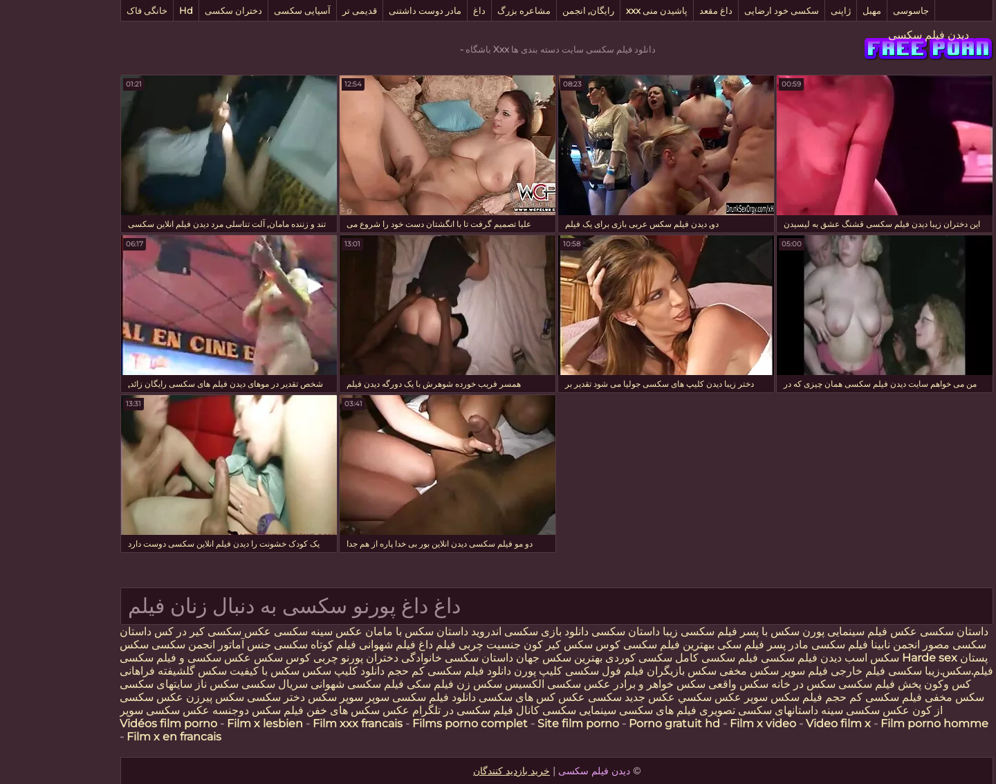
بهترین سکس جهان (500, 657)
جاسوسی (852, 10)
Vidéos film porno (109, 723)
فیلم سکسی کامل (656, 657)
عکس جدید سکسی (572, 697)
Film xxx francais (299, 723)
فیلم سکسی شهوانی (298, 684)
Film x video (704, 723)
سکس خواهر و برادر (601, 684)
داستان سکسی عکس (879, 631)
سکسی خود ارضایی (722, 10)
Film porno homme (876, 723)
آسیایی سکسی (243, 10)
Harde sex (870, 657)
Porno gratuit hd (615, 723)
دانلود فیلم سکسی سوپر (362, 697)
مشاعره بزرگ (465, 10)
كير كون (483, 644)
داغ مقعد (657, 10)
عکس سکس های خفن (299, 710)
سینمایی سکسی (520, 710)
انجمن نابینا (835, 644)
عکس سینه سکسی (259, 631)
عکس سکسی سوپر (106, 710)
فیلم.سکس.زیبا (900, 670)
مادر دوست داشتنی (366, 10)
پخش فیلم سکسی (821, 684)
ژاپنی (782, 10)
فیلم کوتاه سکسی (254, 644)
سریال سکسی (216, 684)
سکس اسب (811, 657)
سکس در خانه (744, 684)
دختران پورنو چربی (297, 657)
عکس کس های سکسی (473, 697)
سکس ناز (158, 684)
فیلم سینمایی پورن (786, 631)
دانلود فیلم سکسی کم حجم (390, 670)
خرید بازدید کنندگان (452, 771)
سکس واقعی (679, 684)
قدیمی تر (301, 10)
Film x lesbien (206, 723)
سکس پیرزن (156, 697)
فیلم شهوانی (328, 644)
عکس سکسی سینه (805, 710)
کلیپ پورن (479, 670)
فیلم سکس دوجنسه (199, 710)
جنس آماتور (185, 644)
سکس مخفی (690, 670)
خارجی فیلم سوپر (763, 670)
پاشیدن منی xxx (598, 10)
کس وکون (888, 684)
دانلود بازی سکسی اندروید (469, 631)
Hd (127, 10)
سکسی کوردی (579, 657)
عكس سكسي (651, 697)
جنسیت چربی (431, 644)
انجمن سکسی (124, 644)
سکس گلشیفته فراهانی (114, 670)
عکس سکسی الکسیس (497, 684)
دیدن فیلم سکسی (869, 35)
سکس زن (420, 684)
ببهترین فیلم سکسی (610, 644)
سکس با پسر (711, 631)
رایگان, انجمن (529, 10)
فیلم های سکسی (599, 710)
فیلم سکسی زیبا (641, 631)
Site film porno (519, 723)
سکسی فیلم (834, 670)
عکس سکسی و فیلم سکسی (126, 657)
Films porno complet (411, 723)
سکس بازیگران (623, 670)
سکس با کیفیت (206, 670)
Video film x (779, 723)
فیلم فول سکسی (545, 670)
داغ (420, 10)
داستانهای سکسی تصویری (698, 710)
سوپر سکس (276, 697)
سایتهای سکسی (97, 684)
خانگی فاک (88, 10)
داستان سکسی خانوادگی (398, 657)
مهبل (813, 10)
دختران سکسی (174, 10)
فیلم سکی (681, 644)
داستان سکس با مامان (357, 631)
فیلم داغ (378, 644)
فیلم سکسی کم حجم (814, 697)
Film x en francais (115, 736)
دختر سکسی (217, 697)
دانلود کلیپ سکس (283, 670)
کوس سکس (533, 644)
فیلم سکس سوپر (724, 697)
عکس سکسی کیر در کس (152, 631)
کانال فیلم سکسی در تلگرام (416, 710)
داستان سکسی (567, 631)
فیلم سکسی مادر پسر (758, 644)
